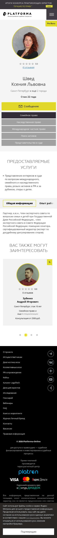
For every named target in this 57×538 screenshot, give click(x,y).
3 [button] (31, 335)
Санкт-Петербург (20, 90)
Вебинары (8, 403)
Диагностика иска (11, 362)
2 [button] (26, 335)
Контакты (7, 423)
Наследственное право (29, 122)
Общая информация (19, 203)
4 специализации (30, 313)
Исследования (9, 393)
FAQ (5, 408)
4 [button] (37, 335)
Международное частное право (28, 129)
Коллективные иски (12, 367)
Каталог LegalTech (11, 382)
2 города (42, 90)
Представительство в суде (29, 142)
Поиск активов (28, 135)
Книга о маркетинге (12, 413)
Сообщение (29, 106)
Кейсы (6, 377)
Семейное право (29, 115)
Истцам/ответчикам (12, 357)
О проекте (8, 352)
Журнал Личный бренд (14, 418)
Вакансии (7, 428)
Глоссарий (8, 398)
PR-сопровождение (12, 372)
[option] (27, 292)
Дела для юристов (11, 387)
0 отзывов (27, 292)
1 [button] (20, 335)
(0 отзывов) (28, 67)
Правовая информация (14, 433)
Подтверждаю (28, 531)
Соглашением (33, 517)
